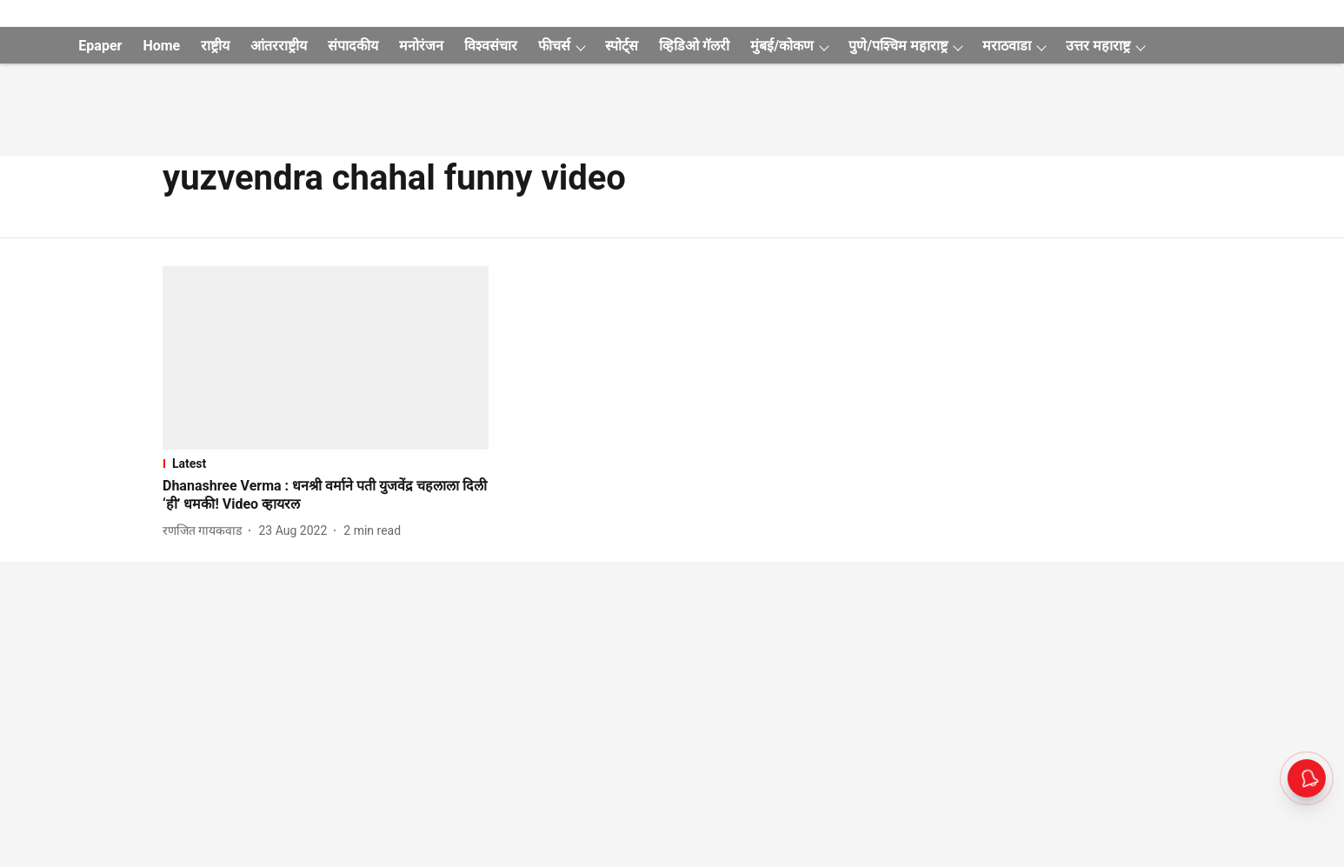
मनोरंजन (421, 45)
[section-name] (326, 463)
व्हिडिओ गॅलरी (694, 45)
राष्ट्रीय (215, 45)
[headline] (326, 495)
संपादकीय (353, 45)
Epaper (100, 45)
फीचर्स (554, 45)
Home (161, 45)
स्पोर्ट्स (621, 45)
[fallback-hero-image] (326, 358)
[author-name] (206, 531)
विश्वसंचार (490, 45)
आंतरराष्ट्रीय (278, 45)
